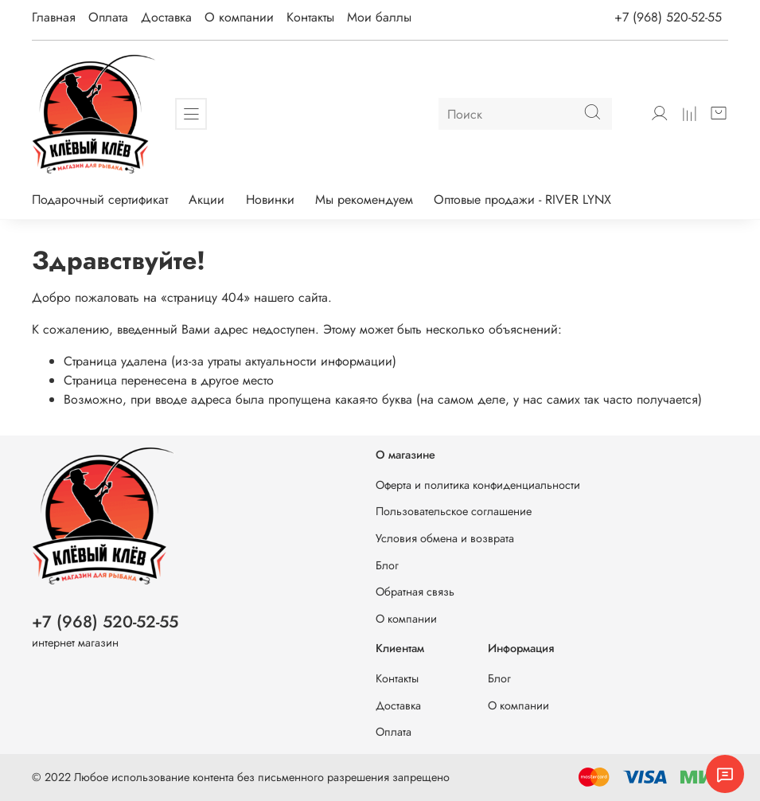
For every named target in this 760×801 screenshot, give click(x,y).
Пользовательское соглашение (454, 511)
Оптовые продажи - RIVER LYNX (522, 199)
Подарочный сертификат (100, 199)
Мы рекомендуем (364, 199)
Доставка (166, 17)
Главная (54, 17)
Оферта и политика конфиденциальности (478, 485)
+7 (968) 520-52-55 (668, 17)
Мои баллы (379, 17)
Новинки (270, 199)
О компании (239, 17)
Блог (387, 565)
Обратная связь (415, 592)
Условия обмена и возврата (445, 538)
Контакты (310, 17)
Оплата (108, 17)
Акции (206, 199)
